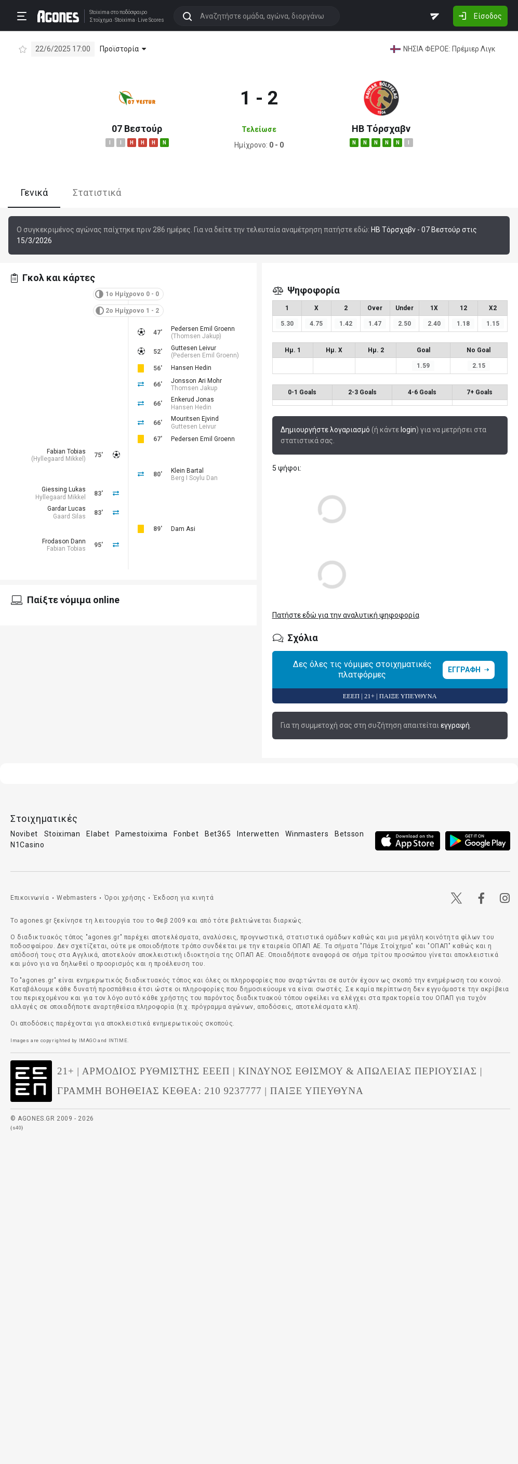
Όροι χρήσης (125, 897)
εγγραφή (455, 725)
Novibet (24, 834)
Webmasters (77, 897)
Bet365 (218, 834)
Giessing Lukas (64, 489)
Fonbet (186, 834)
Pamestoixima (141, 834)
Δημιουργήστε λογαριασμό (325, 429)
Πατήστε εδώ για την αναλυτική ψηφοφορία (345, 615)
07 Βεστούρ (137, 128)
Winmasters (306, 834)
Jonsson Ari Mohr (196, 380)
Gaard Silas (69, 516)
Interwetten (258, 834)
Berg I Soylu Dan (194, 478)
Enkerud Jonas (192, 399)
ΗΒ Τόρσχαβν (381, 128)
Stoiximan (62, 834)
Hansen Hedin (191, 367)
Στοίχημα (100, 20)
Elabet (97, 834)
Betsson (349, 834)
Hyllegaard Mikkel (58, 458)
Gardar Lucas (66, 508)
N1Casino (27, 845)
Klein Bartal (187, 470)
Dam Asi (183, 529)
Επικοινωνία (29, 897)
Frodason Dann (64, 541)
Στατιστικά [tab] (97, 192)
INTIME (118, 1040)
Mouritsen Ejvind (195, 418)
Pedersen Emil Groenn (203, 328)
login (408, 429)
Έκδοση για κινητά (183, 897)
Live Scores (151, 20)
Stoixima (99, 12)
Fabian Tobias (66, 451)
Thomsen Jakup (196, 336)
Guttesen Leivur (193, 348)
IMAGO (88, 1040)
